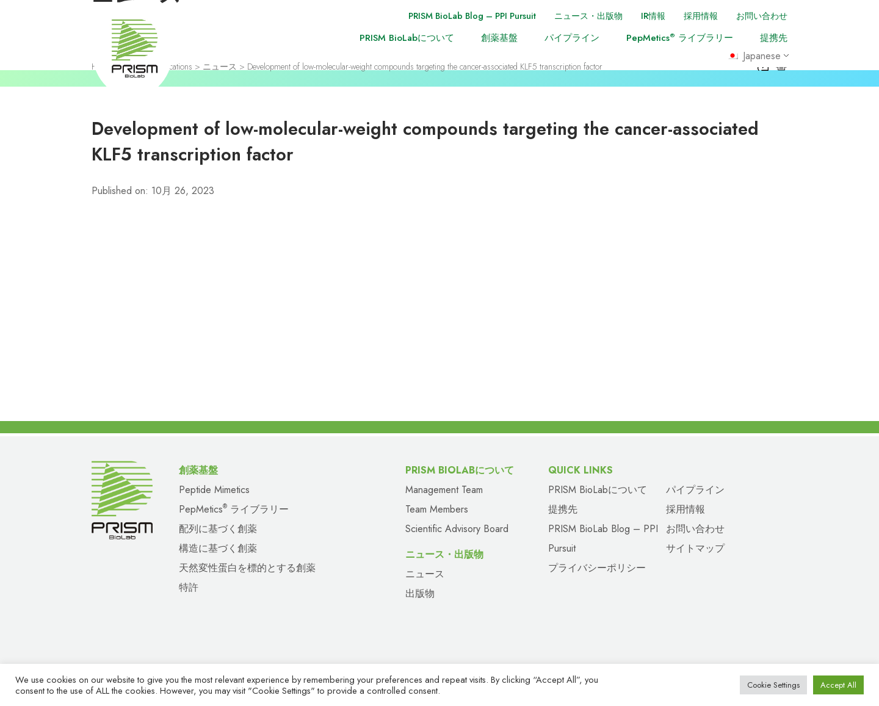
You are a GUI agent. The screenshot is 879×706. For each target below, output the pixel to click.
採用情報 (696, 16)
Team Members (436, 509)
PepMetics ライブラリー (679, 38)
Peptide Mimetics (214, 490)
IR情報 (646, 16)
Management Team (444, 490)
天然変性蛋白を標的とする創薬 (247, 568)
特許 (188, 587)
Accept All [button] (838, 685)
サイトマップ (695, 548)
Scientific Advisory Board (456, 529)
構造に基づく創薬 (218, 548)
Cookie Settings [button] (773, 685)
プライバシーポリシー (597, 568)
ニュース (424, 574)
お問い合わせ (760, 16)
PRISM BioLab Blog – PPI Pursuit (454, 16)
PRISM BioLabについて (407, 38)
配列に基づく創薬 (218, 529)
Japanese (756, 57)
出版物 (420, 593)
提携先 (773, 38)
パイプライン (571, 38)
